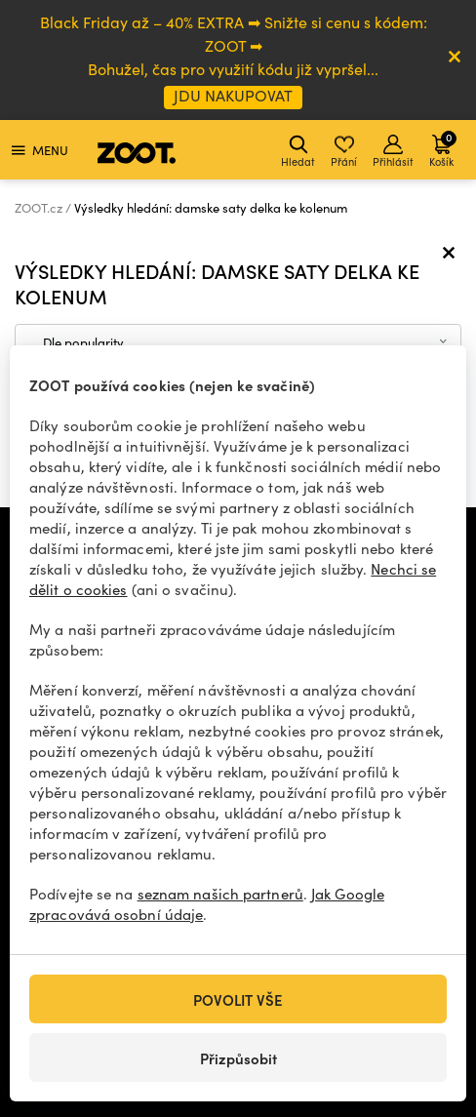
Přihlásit (393, 152)
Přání (344, 152)
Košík (442, 149)
